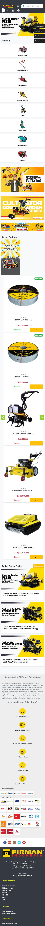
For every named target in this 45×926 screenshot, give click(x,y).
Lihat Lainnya (38, 566)
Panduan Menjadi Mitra (9, 924)
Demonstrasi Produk (9, 914)
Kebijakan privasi (7, 888)
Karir (3, 899)
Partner (4, 893)
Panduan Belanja (7, 911)
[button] (15, 33)
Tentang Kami (6, 890)
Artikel (4, 897)
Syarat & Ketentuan (8, 886)
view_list (18, 6)
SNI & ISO (5, 895)
